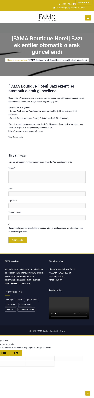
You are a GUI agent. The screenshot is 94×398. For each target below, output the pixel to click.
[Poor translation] (15, 353)
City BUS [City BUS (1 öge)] (20, 300)
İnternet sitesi (14, 212)
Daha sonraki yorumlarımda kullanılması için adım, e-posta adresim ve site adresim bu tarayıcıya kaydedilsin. (45, 230)
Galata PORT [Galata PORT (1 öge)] (11, 305)
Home (10, 60)
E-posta (12, 200)
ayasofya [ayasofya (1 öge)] (9, 300)
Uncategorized (21, 60)
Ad (10, 188)
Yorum (11, 168)
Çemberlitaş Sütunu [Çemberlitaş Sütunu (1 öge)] (26, 309)
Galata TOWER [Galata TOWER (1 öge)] (25, 305)
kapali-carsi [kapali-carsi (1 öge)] (10, 309)
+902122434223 (68, 4)
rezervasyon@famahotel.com (69, 8)
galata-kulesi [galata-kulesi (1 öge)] (32, 300)
